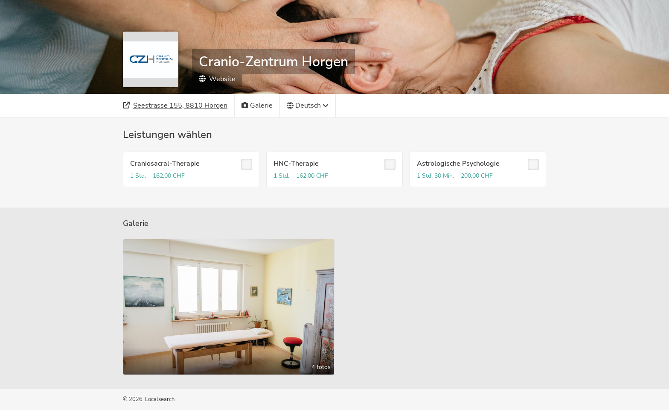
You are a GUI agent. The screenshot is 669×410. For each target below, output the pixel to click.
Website (217, 79)
